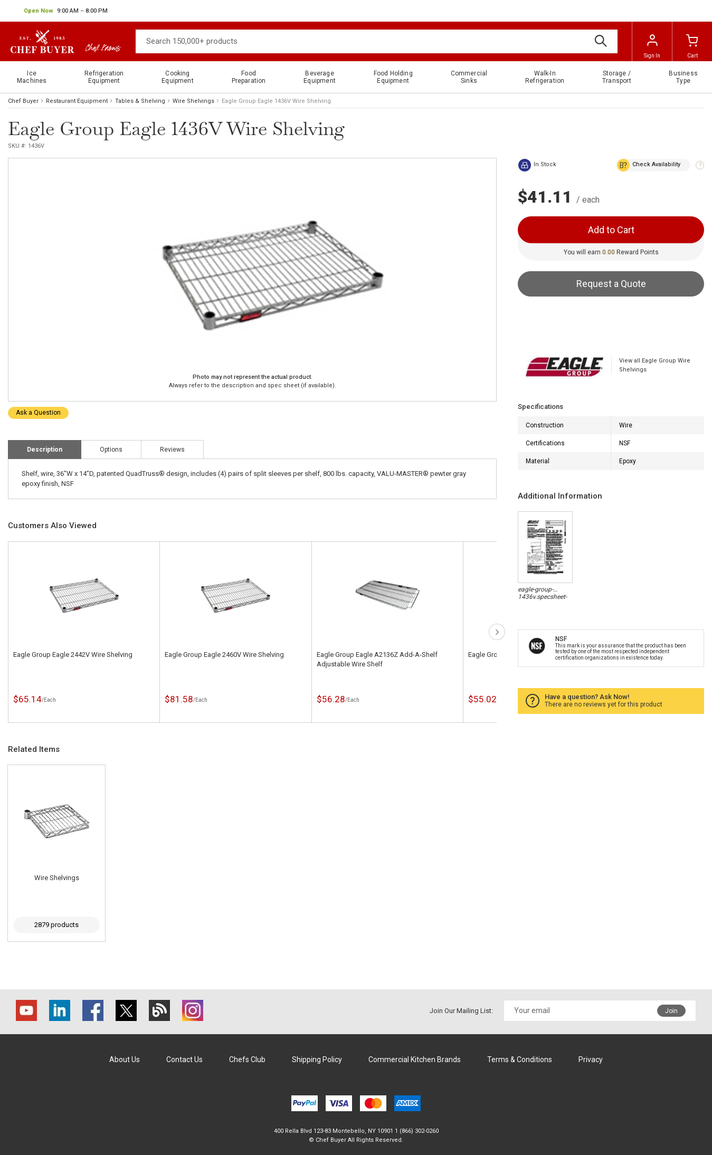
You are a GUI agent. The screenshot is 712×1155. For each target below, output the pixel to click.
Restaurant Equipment (77, 101)
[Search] (377, 41)
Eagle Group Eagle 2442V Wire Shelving (72, 654)
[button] (66, 11)
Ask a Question (38, 412)
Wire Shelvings (193, 101)
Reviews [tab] (172, 449)
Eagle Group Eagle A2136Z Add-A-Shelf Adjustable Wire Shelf (377, 659)
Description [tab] (44, 449)
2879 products (56, 925)
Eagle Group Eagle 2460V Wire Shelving (224, 654)
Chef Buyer (23, 101)
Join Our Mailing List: (461, 1011)
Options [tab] (111, 449)
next (497, 632)
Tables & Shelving (140, 101)
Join (671, 1011)
